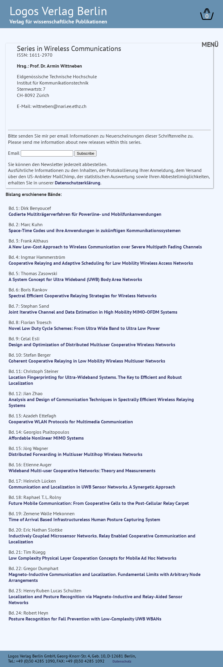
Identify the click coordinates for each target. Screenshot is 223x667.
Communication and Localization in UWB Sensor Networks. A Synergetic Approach (92, 487)
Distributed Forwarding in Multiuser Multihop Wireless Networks (75, 454)
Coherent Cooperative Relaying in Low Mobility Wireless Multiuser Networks (87, 361)
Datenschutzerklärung (77, 183)
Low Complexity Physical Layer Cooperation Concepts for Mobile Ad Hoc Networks (93, 558)
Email (14, 153)
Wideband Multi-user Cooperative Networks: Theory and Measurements (82, 470)
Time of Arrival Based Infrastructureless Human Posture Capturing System (84, 519)
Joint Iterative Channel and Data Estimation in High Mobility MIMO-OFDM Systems (93, 312)
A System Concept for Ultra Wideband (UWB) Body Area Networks (75, 279)
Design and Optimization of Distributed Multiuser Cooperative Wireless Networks (92, 344)
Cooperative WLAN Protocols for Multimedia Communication (71, 422)
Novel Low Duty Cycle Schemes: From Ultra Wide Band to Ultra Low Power (84, 328)
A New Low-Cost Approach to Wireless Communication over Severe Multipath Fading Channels (105, 247)
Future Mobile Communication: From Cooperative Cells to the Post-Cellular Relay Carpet (99, 503)
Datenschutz (122, 661)
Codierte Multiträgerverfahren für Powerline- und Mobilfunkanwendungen (85, 214)
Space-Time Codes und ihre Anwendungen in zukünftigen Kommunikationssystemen (95, 230)
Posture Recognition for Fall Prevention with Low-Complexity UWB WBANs (85, 619)
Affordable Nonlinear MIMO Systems (46, 438)
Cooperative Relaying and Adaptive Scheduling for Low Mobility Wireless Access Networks (101, 263)
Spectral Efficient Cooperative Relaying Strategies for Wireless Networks (83, 296)
